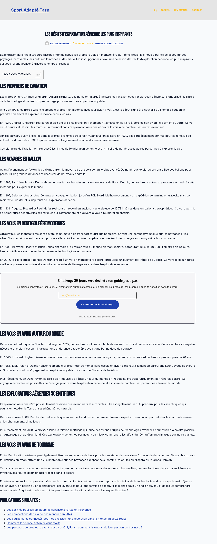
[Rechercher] (155, 10)
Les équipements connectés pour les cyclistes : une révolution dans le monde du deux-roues (66, 518)
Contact (197, 10)
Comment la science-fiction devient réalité (33, 523)
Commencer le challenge (97, 304)
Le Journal (181, 10)
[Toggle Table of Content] (36, 74)
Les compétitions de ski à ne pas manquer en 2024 (39, 514)
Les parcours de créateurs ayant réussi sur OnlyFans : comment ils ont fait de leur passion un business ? (74, 527)
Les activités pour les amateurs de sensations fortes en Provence (49, 509)
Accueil (165, 10)
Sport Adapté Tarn (30, 10)
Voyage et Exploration (109, 43)
